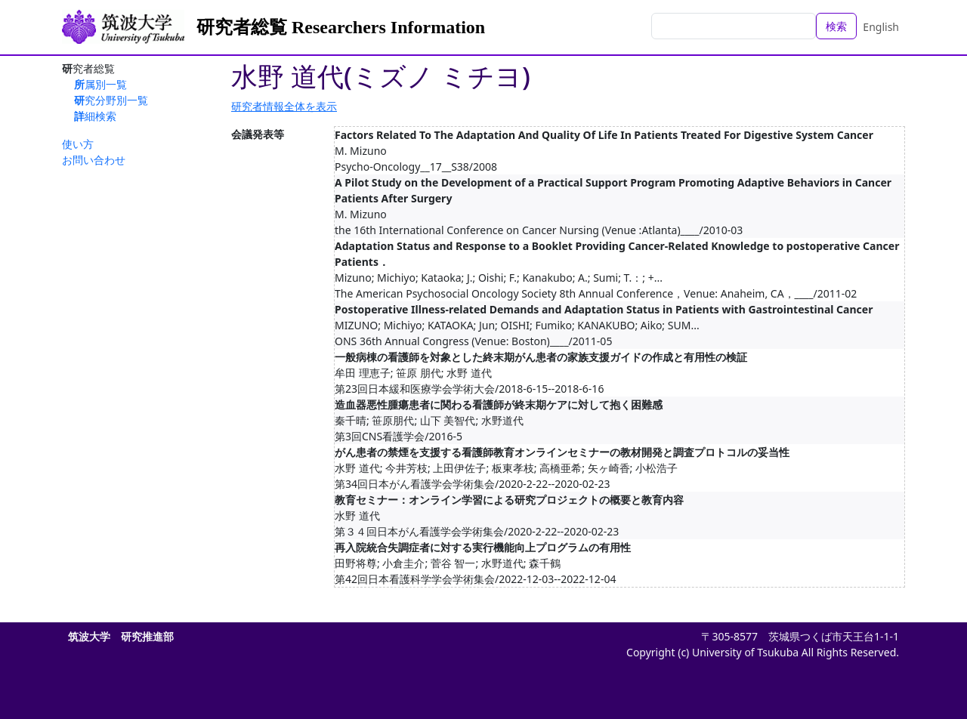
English (881, 27)
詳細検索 (95, 116)
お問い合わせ (93, 160)
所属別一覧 (100, 84)
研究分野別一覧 (111, 100)
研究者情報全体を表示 (284, 106)
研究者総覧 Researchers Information (340, 27)
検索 (836, 26)
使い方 (78, 144)
